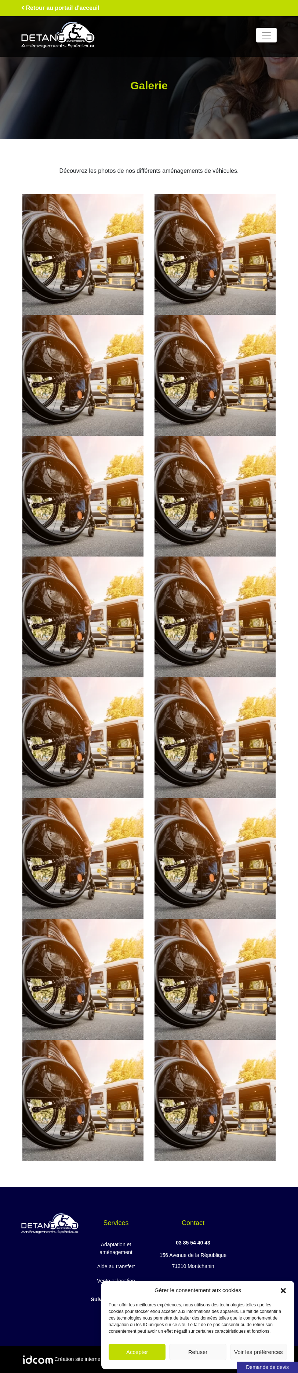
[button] (283, 1290)
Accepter (137, 1352)
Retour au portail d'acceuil (60, 8)
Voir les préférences (258, 1352)
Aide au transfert (116, 1266)
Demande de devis (267, 1367)
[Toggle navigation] (266, 35)
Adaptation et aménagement (115, 1248)
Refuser (198, 1352)
